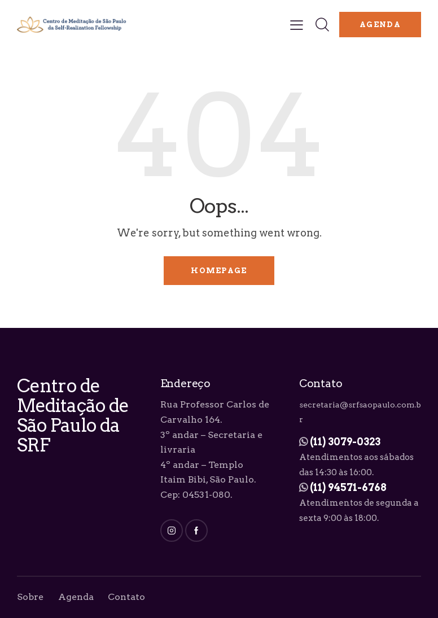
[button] (296, 25)
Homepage (219, 270)
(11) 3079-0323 (345, 442)
